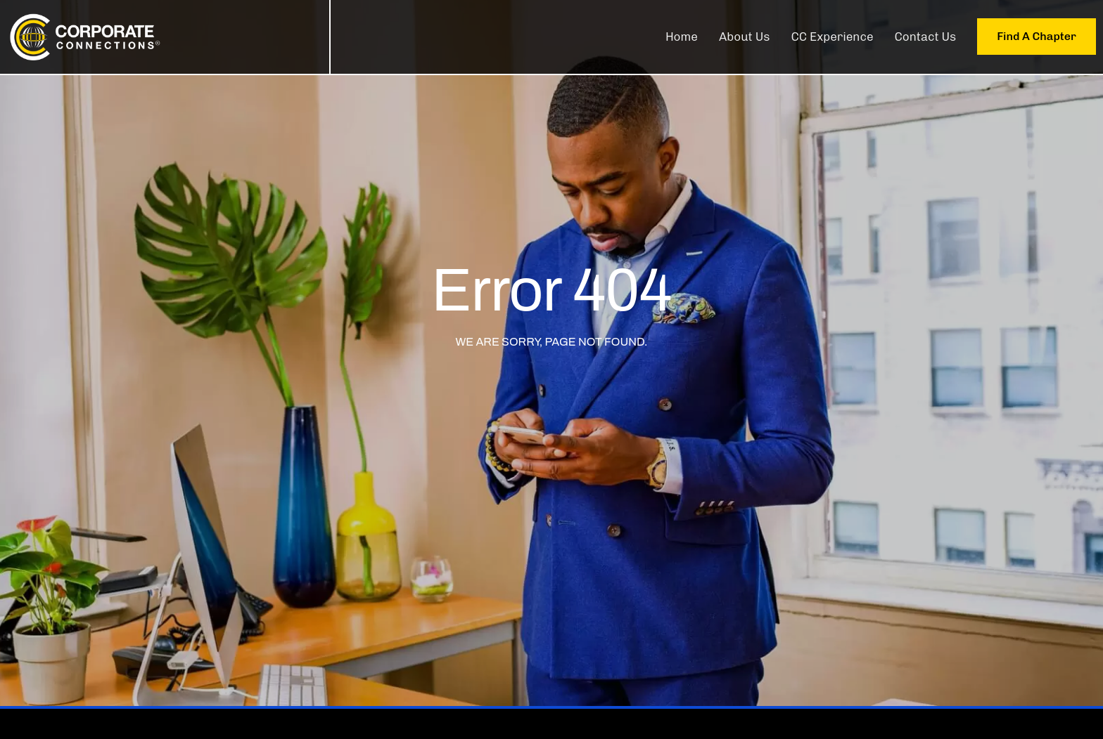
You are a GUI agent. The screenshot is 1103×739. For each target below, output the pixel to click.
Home (681, 37)
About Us (744, 37)
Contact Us (926, 37)
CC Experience (832, 37)
